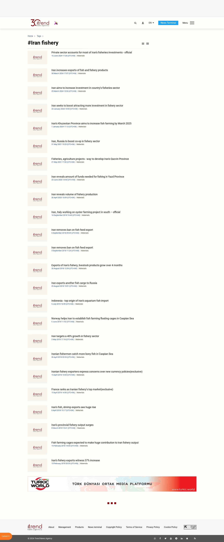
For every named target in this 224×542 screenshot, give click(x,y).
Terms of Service (134, 527)
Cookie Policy (170, 527)
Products (79, 527)
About (51, 527)
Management (64, 527)
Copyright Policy (114, 527)
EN (150, 23)
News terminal (95, 527)
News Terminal (168, 22)
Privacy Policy (153, 527)
